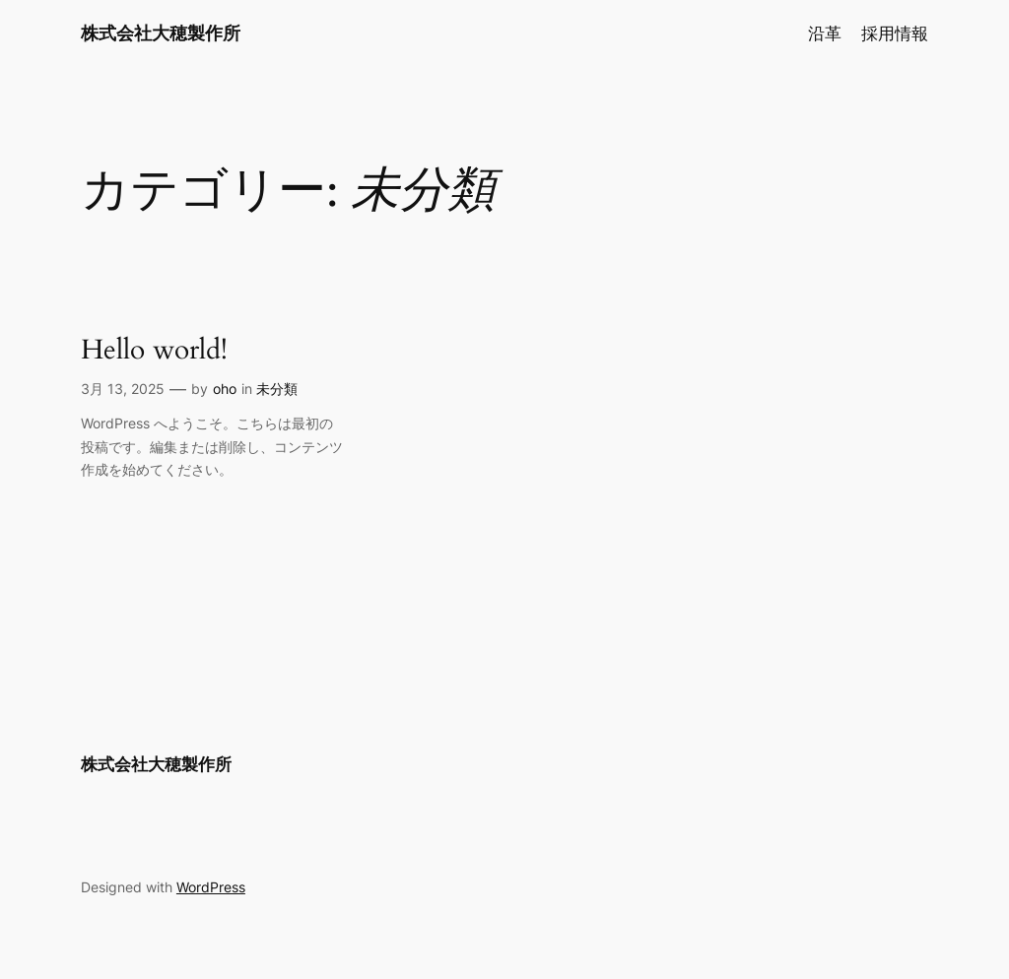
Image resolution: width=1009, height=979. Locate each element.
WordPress (210, 887)
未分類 (277, 388)
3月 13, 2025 (123, 388)
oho (224, 388)
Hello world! (154, 350)
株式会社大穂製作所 (160, 33)
